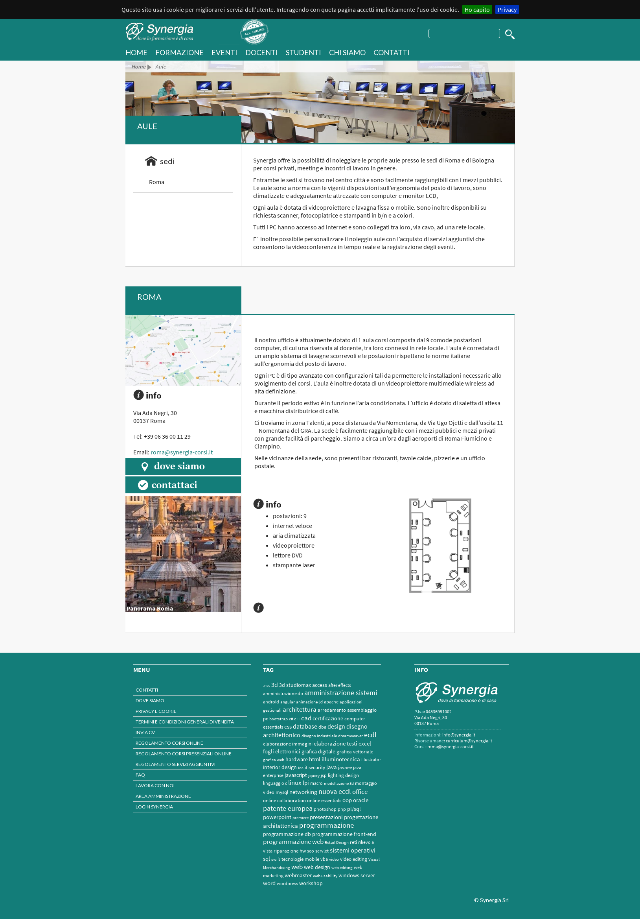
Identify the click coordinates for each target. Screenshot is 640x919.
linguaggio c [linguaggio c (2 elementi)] (275, 783)
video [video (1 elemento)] (334, 859)
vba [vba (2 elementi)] (324, 859)
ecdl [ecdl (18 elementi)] (370, 734)
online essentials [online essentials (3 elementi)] (324, 800)
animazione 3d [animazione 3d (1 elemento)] (309, 702)
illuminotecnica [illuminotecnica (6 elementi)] (341, 759)
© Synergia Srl (491, 900)
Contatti (391, 52)
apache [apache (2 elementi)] (331, 702)
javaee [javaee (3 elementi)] (345, 767)
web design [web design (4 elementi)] (317, 867)
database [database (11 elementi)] (305, 726)
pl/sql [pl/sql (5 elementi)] (354, 808)
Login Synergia (154, 807)
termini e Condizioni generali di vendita (185, 722)
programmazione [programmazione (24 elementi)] (326, 825)
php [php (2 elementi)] (342, 809)
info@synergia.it (458, 735)
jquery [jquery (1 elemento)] (314, 775)
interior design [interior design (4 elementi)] (280, 767)
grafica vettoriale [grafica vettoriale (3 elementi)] (355, 751)
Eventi (224, 52)
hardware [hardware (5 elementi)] (296, 759)
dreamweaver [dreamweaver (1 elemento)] (350, 735)
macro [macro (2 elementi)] (316, 783)
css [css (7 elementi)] (288, 726)
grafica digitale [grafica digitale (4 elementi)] (318, 751)
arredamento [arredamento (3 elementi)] (332, 710)
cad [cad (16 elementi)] (306, 718)
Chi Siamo (347, 52)
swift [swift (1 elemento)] (275, 859)
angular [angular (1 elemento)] (287, 702)
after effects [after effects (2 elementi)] (339, 685)
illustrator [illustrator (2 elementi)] (371, 759)
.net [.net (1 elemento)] (266, 685)
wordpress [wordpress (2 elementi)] (287, 883)
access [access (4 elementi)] (319, 685)
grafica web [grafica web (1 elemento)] (273, 759)
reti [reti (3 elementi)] (353, 842)
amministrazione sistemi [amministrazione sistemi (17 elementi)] (340, 692)
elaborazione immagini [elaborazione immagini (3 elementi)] (288, 743)
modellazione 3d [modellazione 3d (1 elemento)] (339, 783)
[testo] (464, 33)
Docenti (261, 52)
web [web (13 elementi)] (297, 866)
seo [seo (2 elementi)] (310, 851)
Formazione (179, 52)
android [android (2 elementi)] (271, 702)
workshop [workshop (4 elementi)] (311, 883)
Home (138, 66)
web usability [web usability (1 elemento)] (325, 875)
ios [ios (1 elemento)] (300, 767)
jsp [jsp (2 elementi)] (324, 775)
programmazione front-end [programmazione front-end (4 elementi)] (344, 834)
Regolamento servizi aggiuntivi (175, 764)
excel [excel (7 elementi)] (365, 743)
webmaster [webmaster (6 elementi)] (298, 875)
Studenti (303, 52)
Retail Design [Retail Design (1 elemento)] (337, 842)
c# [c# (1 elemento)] (291, 719)
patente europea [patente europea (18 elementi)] (288, 808)
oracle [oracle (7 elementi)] (360, 800)
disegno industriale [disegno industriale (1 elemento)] (319, 735)
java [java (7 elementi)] (331, 767)
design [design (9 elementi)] (336, 726)
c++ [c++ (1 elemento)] (297, 719)
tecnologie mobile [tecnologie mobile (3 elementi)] (300, 859)
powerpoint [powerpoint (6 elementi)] (277, 817)
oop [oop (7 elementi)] (347, 800)
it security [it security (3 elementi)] (315, 767)
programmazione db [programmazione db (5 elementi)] (287, 834)
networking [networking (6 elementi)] (303, 791)
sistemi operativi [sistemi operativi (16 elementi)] (352, 850)
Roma (156, 182)
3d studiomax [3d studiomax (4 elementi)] (295, 685)
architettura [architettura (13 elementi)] (299, 709)
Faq (140, 775)
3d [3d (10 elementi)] (274, 684)
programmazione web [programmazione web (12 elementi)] (293, 842)
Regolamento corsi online (169, 743)
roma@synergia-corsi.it (182, 452)
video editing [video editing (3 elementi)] (353, 859)
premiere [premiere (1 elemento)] (300, 817)
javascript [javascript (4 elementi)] (296, 775)
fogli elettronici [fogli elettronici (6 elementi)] (281, 751)
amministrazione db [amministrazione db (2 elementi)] (283, 693)
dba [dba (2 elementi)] (322, 727)
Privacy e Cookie (156, 711)
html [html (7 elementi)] (314, 759)
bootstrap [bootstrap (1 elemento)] (278, 719)
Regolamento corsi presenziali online (184, 754)
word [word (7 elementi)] (269, 883)
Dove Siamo (150, 700)
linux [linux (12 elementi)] (295, 783)
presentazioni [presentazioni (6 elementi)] (326, 817)
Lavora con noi (155, 785)
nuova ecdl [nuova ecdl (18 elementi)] (334, 791)
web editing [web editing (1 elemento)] (342, 867)
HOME (136, 52)
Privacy (507, 9)
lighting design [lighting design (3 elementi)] (343, 775)
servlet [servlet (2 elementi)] (322, 851)
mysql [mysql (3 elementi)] (282, 792)
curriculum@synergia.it (469, 741)
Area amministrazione (163, 796)
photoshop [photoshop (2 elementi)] (325, 809)
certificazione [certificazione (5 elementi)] (328, 718)
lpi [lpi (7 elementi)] (306, 782)
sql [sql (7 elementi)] (266, 858)
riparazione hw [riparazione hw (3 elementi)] (290, 850)
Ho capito (477, 9)
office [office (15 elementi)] (360, 791)
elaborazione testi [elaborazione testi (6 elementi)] (335, 743)
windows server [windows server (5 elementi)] (356, 875)
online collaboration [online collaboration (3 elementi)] (284, 800)
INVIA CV (145, 732)
